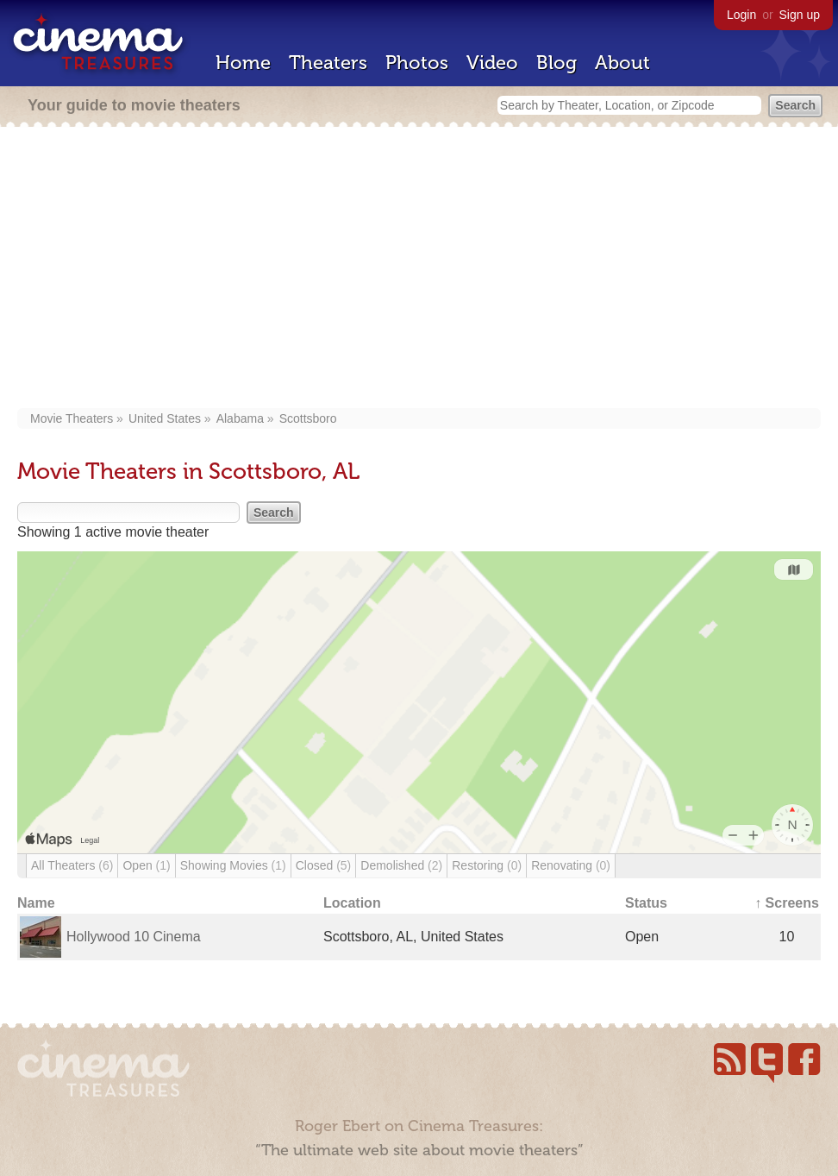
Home (243, 62)
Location (352, 903)
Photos (416, 62)
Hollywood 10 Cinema (133, 936)
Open (146, 865)
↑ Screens (786, 903)
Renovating (570, 865)
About (622, 62)
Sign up (799, 15)
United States (164, 418)
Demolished (401, 865)
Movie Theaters (71, 418)
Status (646, 903)
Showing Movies (233, 865)
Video (492, 62)
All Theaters (72, 865)
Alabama (240, 418)
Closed (324, 865)
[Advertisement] (419, 269)
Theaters (328, 62)
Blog (556, 62)
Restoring (487, 865)
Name (36, 903)
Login (741, 15)
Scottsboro (308, 418)
